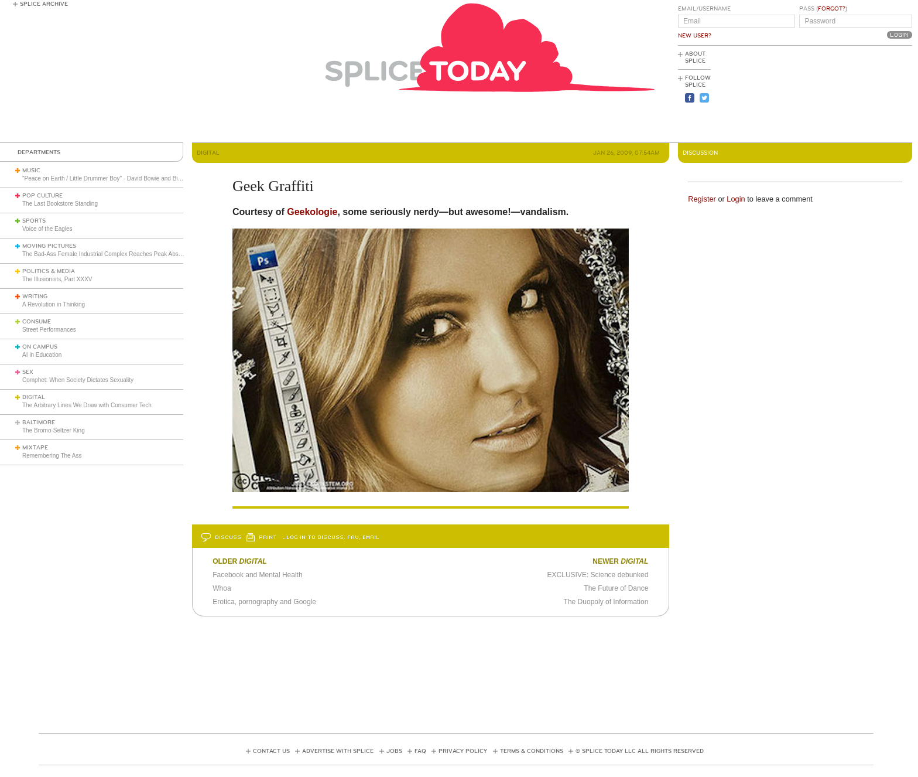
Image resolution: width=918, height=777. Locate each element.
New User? (694, 35)
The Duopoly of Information (606, 602)
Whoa (222, 588)
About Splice (695, 57)
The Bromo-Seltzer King (53, 430)
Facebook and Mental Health (257, 575)
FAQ (420, 751)
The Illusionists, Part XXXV (57, 279)
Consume (36, 321)
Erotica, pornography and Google (264, 602)
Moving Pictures (49, 246)
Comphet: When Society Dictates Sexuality (77, 380)
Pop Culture (42, 195)
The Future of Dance (616, 588)
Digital (33, 397)
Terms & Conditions (531, 751)
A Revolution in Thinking (53, 304)
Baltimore (38, 422)
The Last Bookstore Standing (60, 203)
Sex (27, 372)
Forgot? (831, 8)
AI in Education (41, 355)
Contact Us (271, 751)
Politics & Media (48, 271)
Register (702, 199)
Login (736, 199)
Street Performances (49, 329)
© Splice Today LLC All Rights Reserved (640, 751)
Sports (34, 220)
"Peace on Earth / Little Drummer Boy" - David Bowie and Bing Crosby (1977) (122, 178)
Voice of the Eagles (47, 229)
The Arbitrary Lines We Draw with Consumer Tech (87, 405)
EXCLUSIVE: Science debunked (598, 575)
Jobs (394, 751)
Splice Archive (44, 4)
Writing (34, 296)
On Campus (39, 346)
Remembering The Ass (52, 455)
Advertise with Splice (338, 751)
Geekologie (312, 212)
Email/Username (704, 8)
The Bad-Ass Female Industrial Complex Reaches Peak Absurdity (107, 254)
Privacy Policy (463, 751)
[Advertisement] (859, 94)
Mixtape (35, 447)
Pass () (823, 8)
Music (31, 170)
